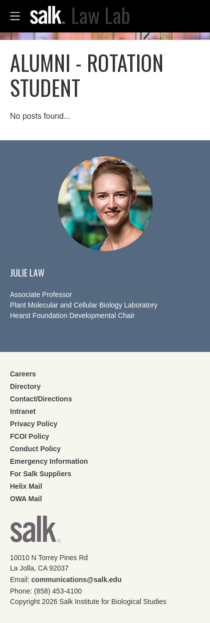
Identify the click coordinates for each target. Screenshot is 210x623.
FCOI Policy (29, 436)
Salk (35, 532)
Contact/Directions (41, 399)
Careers (23, 374)
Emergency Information (49, 461)
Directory (25, 386)
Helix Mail (26, 486)
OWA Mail (26, 499)
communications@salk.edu (76, 580)
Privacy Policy (33, 424)
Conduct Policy (35, 449)
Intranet (22, 411)
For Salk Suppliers (40, 474)
